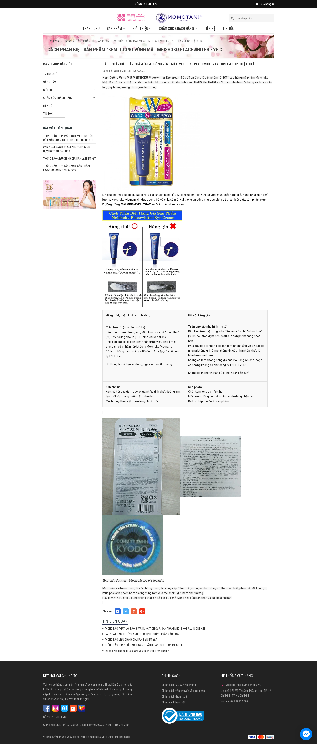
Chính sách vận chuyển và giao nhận (183, 690)
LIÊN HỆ (210, 28)
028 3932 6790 (239, 701)
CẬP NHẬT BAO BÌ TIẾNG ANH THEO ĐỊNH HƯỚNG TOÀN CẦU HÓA (142, 634)
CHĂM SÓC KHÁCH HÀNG (178, 28)
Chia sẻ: (107, 611)
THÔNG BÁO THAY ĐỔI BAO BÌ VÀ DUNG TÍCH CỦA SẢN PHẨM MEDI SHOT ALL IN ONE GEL (155, 628)
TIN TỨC (229, 28)
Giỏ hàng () (267, 4)
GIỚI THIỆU (142, 28)
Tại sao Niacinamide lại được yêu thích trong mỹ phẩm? (137, 650)
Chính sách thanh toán (175, 696)
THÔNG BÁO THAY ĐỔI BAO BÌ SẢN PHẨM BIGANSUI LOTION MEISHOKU (144, 645)
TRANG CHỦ (91, 28)
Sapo (127, 736)
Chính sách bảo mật (173, 702)
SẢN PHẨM (116, 28)
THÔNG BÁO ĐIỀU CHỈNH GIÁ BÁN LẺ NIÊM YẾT (131, 639)
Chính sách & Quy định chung (179, 684)
